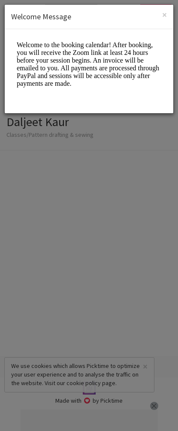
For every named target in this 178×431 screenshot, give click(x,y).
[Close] (164, 14)
